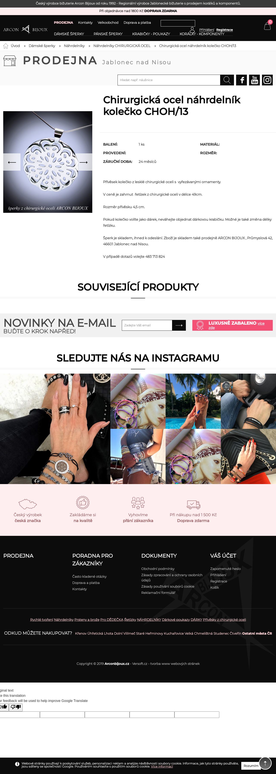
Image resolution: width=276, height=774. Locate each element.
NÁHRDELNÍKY (149, 620)
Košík (214, 587)
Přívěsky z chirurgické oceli (224, 620)
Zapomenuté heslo (225, 569)
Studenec (221, 633)
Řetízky (130, 620)
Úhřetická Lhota (100, 633)
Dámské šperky (69, 34)
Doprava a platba (137, 22)
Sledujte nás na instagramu (138, 358)
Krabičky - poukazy (151, 34)
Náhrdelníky (74, 46)
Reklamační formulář (158, 593)
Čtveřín (235, 633)
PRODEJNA (63, 22)
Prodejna (97, 60)
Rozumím (251, 766)
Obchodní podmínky (157, 569)
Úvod (15, 46)
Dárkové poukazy (176, 620)
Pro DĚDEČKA (111, 620)
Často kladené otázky (89, 576)
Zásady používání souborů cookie (167, 586)
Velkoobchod (108, 22)
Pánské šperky (108, 34)
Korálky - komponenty (202, 34)
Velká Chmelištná (199, 633)
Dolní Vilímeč (124, 633)
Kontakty (85, 22)
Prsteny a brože (86, 620)
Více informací (162, 766)
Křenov (80, 633)
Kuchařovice (174, 633)
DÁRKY (196, 620)
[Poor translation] (16, 707)
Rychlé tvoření (41, 620)
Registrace (224, 30)
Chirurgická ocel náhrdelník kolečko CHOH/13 (197, 46)
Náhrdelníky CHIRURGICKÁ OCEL (121, 46)
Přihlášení (218, 575)
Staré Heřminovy (149, 633)
